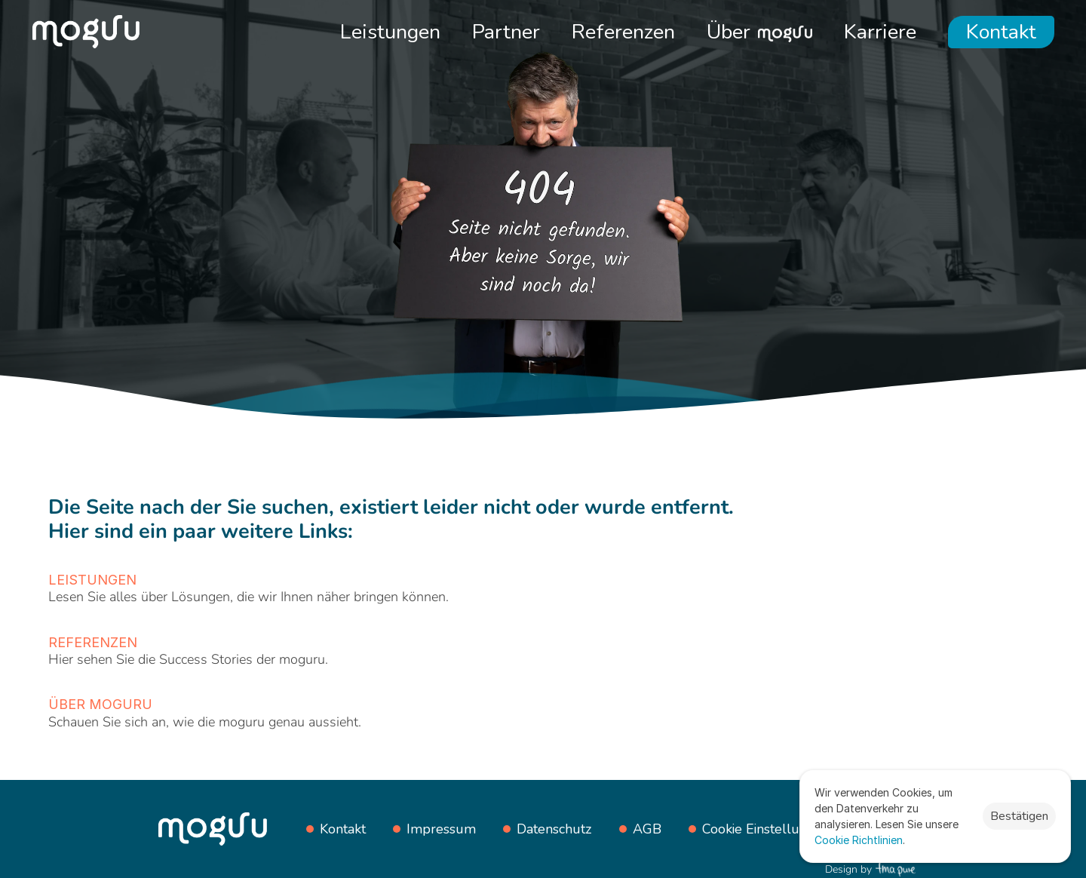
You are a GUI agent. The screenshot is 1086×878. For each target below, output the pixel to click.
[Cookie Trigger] (766, 829)
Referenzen (623, 32)
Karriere (880, 32)
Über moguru (100, 704)
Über (728, 32)
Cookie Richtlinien (858, 839)
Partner (506, 32)
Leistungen (390, 32)
